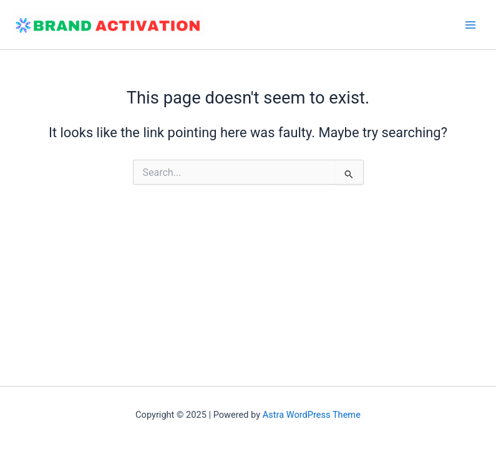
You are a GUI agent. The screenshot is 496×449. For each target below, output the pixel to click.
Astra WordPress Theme (312, 414)
